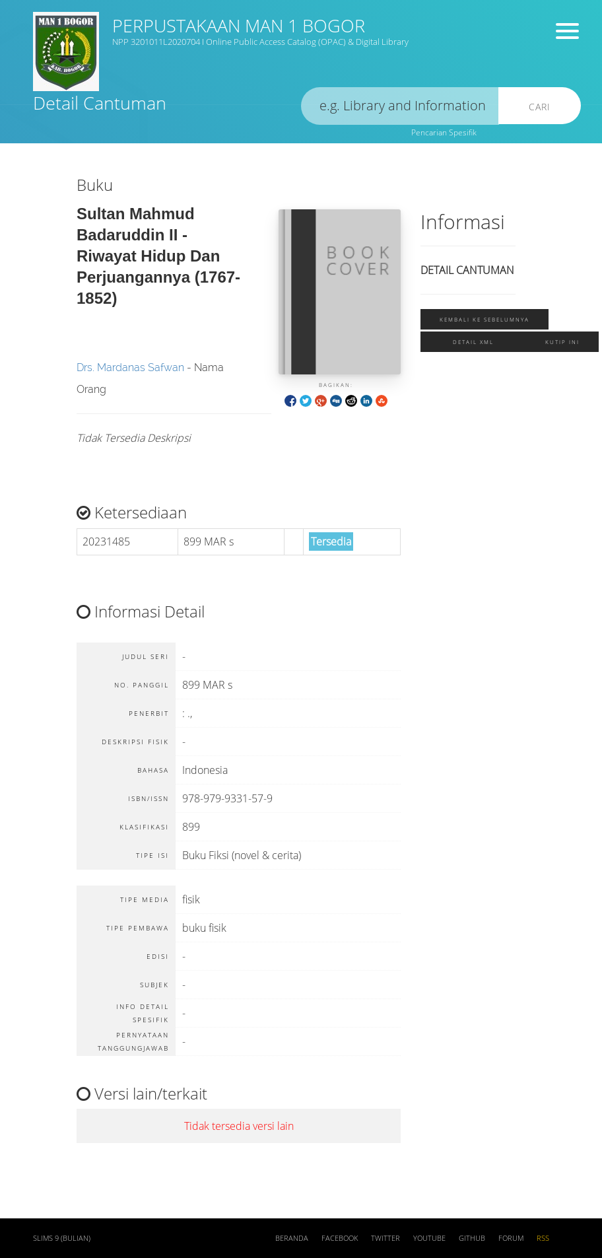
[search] (400, 106)
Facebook (339, 1238)
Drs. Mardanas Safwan (130, 367)
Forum (510, 1238)
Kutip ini (562, 341)
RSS (543, 1238)
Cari (540, 106)
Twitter (385, 1238)
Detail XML (473, 341)
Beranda (291, 1238)
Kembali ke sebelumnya (484, 319)
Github (472, 1238)
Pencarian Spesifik (444, 132)
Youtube (429, 1238)
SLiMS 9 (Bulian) (61, 1238)
